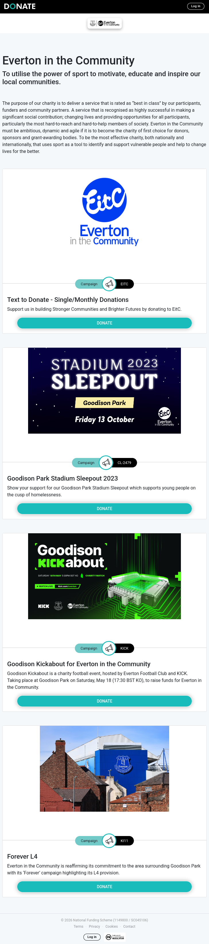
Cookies (112, 927)
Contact (129, 927)
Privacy (94, 927)
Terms (78, 927)
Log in (195, 6)
